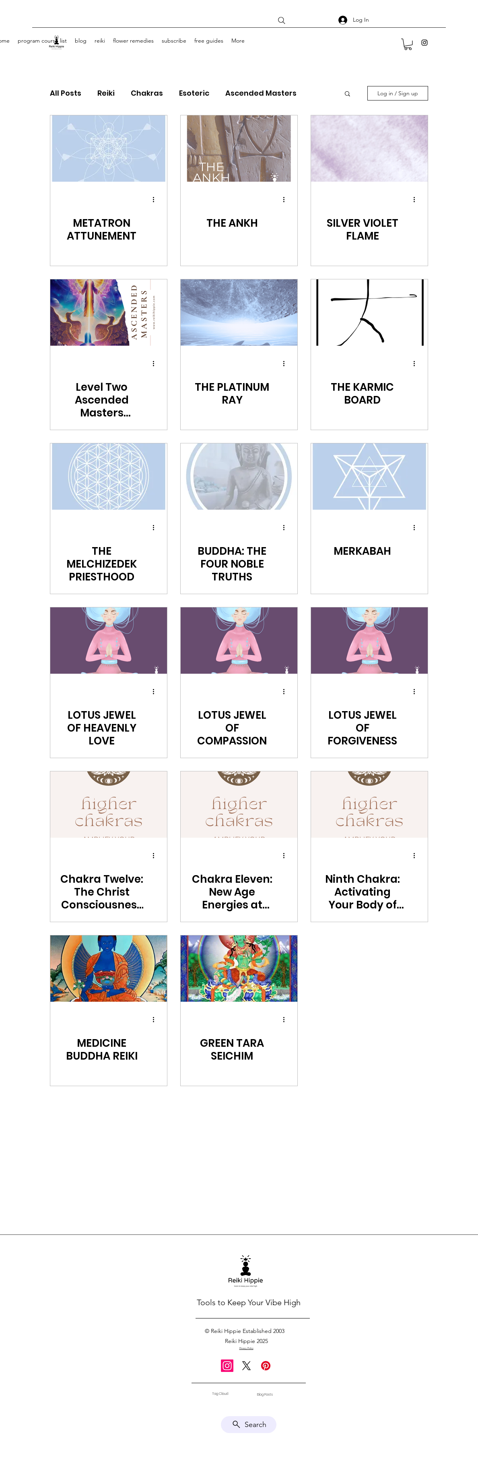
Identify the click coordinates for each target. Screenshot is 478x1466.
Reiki (106, 93)
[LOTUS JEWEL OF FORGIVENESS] (369, 640)
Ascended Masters (261, 93)
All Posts (65, 93)
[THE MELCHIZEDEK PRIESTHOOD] (108, 476)
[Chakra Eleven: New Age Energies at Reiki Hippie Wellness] (239, 804)
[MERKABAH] (369, 476)
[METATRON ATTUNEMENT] (108, 148)
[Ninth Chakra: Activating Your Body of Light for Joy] (369, 804)
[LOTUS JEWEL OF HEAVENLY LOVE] (108, 640)
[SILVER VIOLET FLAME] (369, 148)
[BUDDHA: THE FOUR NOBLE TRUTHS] (239, 476)
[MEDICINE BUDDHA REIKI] (108, 968)
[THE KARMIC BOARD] (369, 312)
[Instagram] (424, 43)
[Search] (281, 20)
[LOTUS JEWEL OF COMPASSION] (239, 640)
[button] (408, 44)
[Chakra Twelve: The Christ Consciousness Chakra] (108, 804)
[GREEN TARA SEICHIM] (239, 968)
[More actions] (156, 200)
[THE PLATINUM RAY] (239, 312)
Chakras (147, 93)
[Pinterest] (266, 1365)
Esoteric (194, 93)
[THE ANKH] (239, 148)
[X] (246, 1365)
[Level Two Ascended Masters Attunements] (108, 312)
